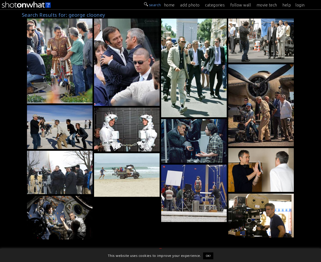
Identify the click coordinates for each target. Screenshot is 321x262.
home (169, 5)
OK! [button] (208, 256)
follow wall (240, 5)
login (300, 5)
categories (215, 5)
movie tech (267, 5)
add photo (190, 5)
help (286, 5)
